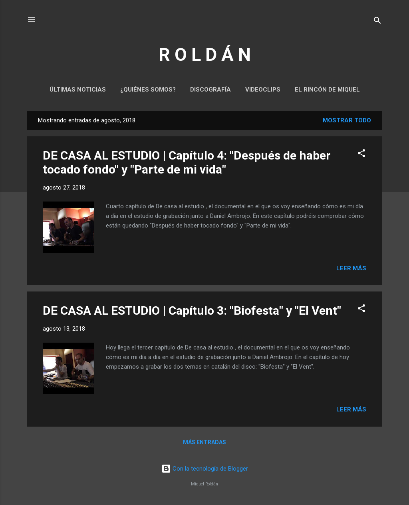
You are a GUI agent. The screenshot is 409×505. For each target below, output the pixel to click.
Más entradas (204, 442)
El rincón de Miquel (327, 89)
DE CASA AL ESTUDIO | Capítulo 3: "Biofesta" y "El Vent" (192, 310)
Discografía (210, 89)
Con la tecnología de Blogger (204, 468)
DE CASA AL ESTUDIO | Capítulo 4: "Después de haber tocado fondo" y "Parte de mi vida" (187, 162)
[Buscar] (377, 22)
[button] (361, 154)
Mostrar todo (347, 120)
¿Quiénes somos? (148, 89)
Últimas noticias (78, 89)
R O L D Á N (205, 54)
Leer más (351, 268)
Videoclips (262, 89)
